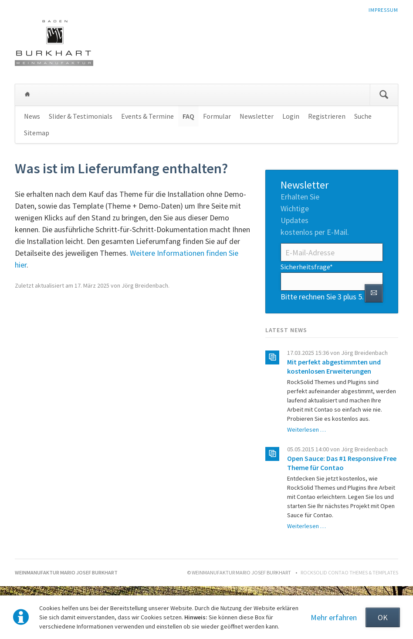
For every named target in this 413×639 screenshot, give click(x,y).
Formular (217, 116)
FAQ (188, 116)
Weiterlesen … (306, 429)
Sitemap (36, 132)
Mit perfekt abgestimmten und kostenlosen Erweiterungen (334, 366)
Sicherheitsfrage (307, 266)
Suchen (384, 94)
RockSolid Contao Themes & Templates (349, 572)
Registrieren (326, 116)
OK (383, 617)
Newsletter (257, 116)
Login (290, 116)
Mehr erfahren (334, 617)
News (32, 116)
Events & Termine (147, 116)
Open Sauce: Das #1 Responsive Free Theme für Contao (341, 463)
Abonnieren (374, 293)
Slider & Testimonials (80, 116)
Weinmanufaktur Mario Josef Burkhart (27, 94)
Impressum (383, 10)
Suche (363, 116)
